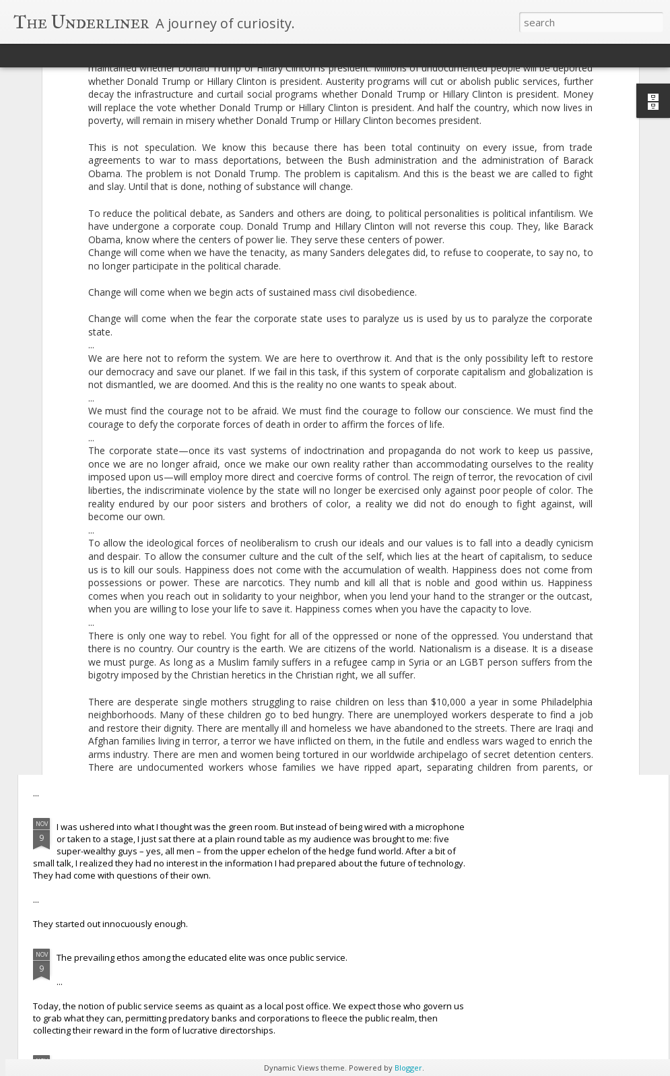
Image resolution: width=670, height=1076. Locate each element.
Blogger (408, 1068)
